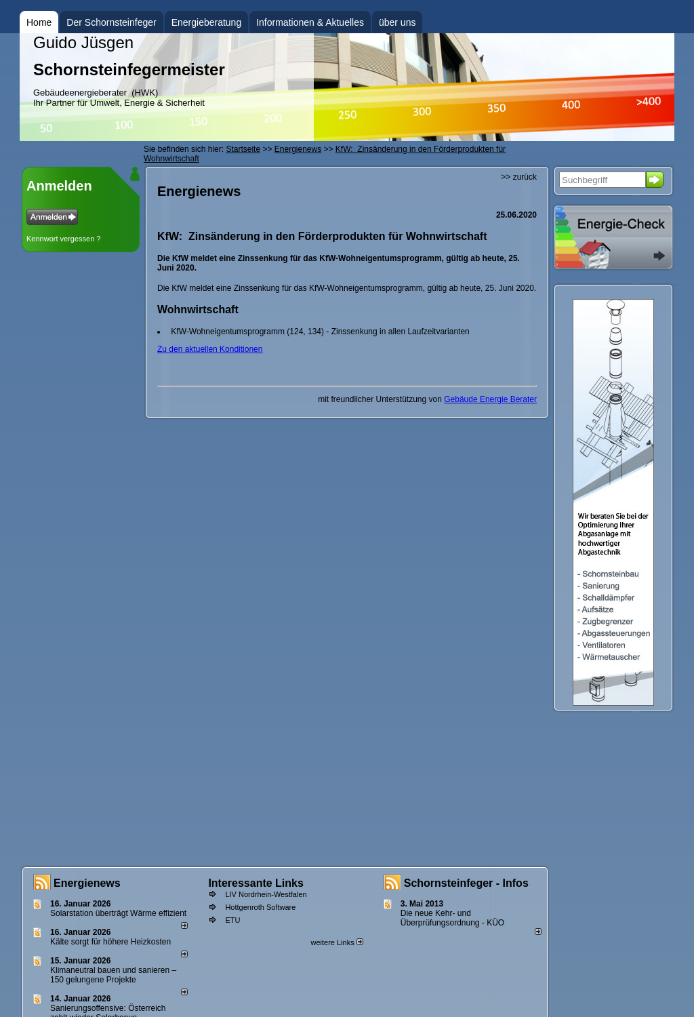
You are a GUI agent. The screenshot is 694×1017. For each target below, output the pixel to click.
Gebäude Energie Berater (490, 399)
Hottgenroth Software (260, 907)
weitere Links (336, 942)
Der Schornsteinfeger (111, 22)
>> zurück (519, 177)
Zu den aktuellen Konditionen (209, 349)
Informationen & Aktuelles (310, 22)
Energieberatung (206, 22)
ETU (232, 920)
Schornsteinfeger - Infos (466, 883)
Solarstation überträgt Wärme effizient (118, 913)
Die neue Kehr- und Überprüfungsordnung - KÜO (452, 918)
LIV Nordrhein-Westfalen (265, 894)
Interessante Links (256, 883)
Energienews (87, 883)
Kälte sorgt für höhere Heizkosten (111, 941)
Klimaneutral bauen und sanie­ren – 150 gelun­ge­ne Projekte (113, 974)
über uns (397, 22)
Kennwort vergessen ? (63, 239)
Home (39, 22)
